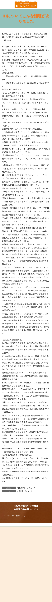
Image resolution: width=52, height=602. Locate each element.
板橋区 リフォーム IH (26, 491)
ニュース (32, 488)
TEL (5, 588)
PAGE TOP (4, 593)
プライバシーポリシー (10, 529)
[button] (14, 515)
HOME (6, 582)
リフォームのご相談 (12, 585)
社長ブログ (21, 488)
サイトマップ (7, 534)
